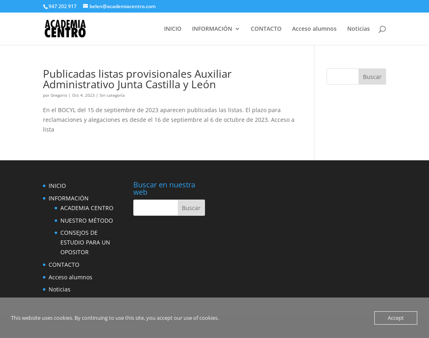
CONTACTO (266, 29)
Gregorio (59, 95)
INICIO (172, 29)
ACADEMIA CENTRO (86, 208)
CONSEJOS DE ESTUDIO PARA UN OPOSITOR (85, 242)
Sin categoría (112, 95)
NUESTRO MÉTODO (86, 220)
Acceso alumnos (314, 29)
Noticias (358, 29)
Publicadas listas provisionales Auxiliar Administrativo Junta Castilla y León (137, 78)
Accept (396, 317)
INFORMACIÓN (212, 29)
